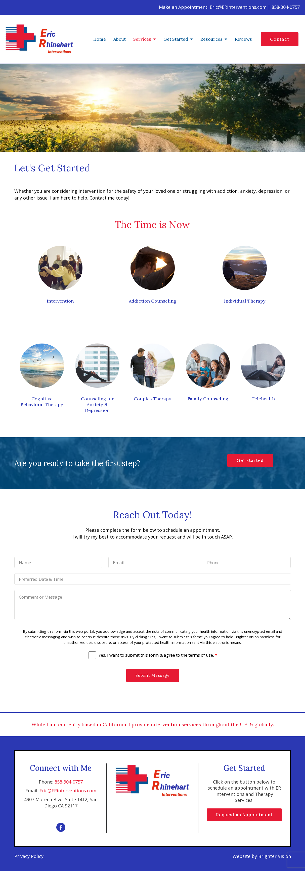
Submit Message (153, 675)
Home (99, 39)
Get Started (175, 39)
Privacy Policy (28, 856)
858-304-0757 (69, 782)
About (119, 39)
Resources (211, 39)
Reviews (243, 39)
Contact (279, 39)
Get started (250, 460)
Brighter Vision (274, 856)
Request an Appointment (244, 814)
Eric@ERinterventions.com (67, 791)
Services (142, 39)
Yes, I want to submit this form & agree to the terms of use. (158, 655)
